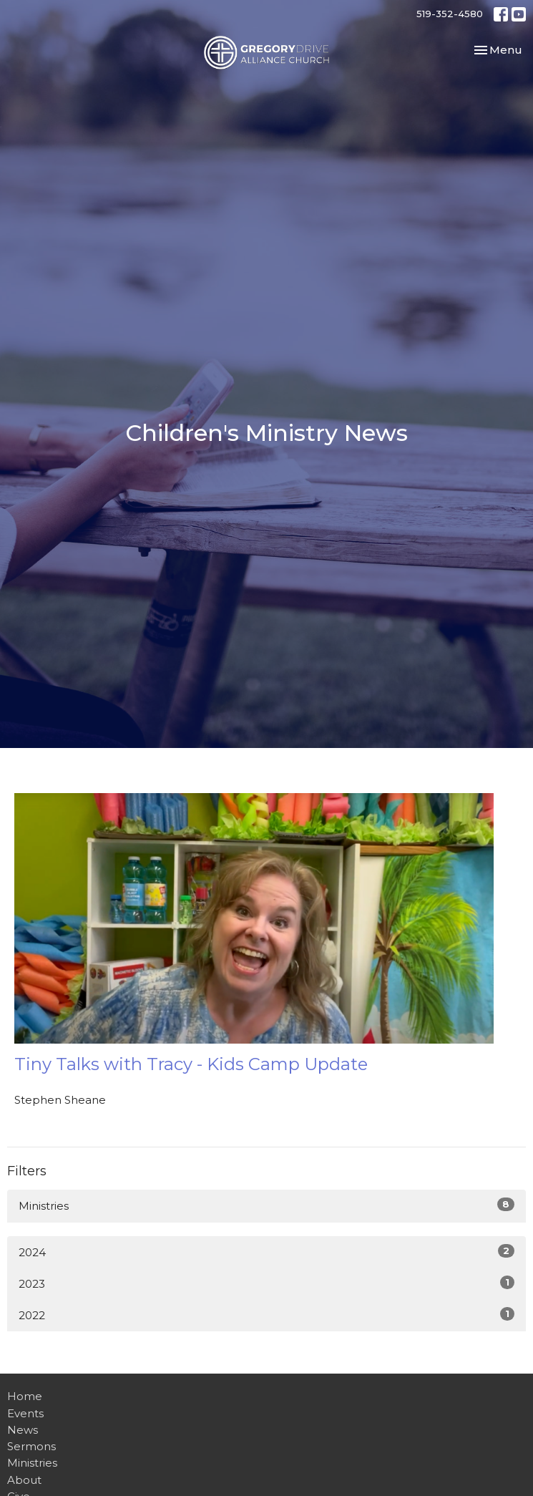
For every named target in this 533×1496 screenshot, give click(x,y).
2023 (266, 1283)
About (24, 1480)
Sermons (31, 1446)
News (22, 1430)
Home (24, 1396)
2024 (266, 1251)
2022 (266, 1314)
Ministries (266, 1205)
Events (25, 1413)
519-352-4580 (449, 13)
